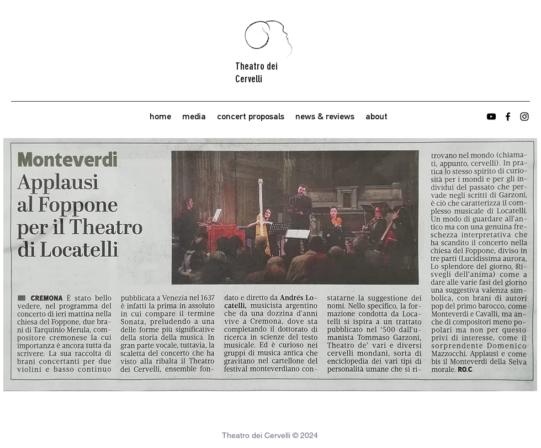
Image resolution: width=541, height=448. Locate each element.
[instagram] (524, 116)
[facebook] (507, 116)
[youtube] (491, 116)
